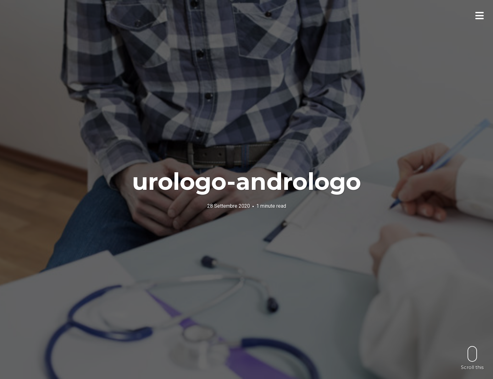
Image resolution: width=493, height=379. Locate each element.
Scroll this (472, 358)
